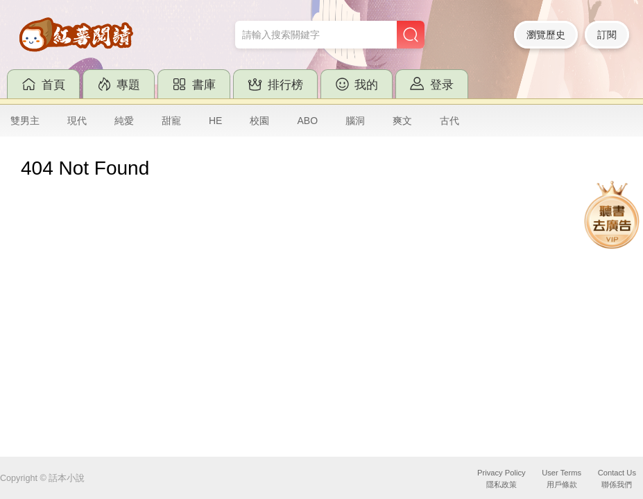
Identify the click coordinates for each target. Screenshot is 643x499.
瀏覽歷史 (545, 34)
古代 (449, 120)
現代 (77, 120)
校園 (259, 120)
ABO (307, 120)
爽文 (402, 120)
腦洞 (355, 120)
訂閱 (607, 34)
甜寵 (171, 120)
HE (215, 120)
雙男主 (25, 120)
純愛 (124, 120)
